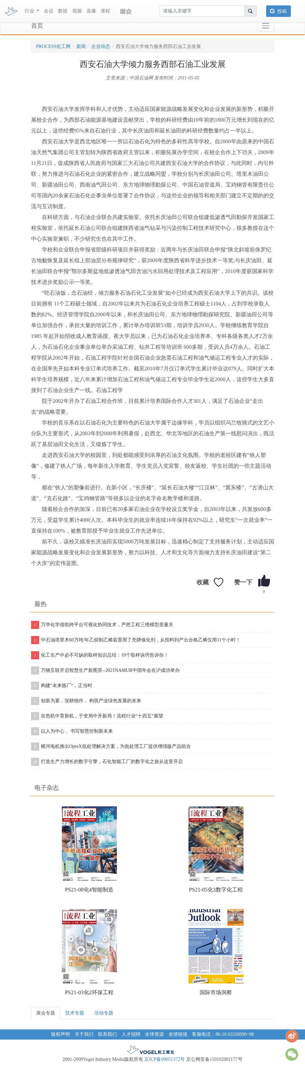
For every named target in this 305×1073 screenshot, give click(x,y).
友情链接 (178, 1034)
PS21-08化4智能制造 (89, 890)
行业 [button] (30, 11)
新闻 (81, 46)
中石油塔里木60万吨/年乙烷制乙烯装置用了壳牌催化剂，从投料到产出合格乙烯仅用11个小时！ (135, 640)
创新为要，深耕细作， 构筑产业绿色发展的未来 (86, 701)
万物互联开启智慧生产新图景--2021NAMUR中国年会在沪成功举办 (105, 670)
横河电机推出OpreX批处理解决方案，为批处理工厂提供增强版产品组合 (111, 746)
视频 (77, 11)
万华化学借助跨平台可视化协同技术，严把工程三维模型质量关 (102, 625)
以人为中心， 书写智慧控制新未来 (72, 731)
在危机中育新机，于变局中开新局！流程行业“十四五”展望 (97, 716)
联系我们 (107, 1034)
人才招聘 (131, 1034)
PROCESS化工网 (53, 46)
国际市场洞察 (216, 992)
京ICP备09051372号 (164, 1059)
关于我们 (84, 1034)
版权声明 (60, 1034)
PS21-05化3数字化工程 (216, 890)
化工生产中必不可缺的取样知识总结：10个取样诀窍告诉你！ (100, 655)
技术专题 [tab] (74, 1013)
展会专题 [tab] (45, 1013)
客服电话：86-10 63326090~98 (223, 1034)
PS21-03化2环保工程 (89, 992)
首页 (37, 25)
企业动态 (100, 46)
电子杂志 (46, 787)
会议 (48, 11)
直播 (91, 11)
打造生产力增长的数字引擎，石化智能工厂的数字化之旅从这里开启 (107, 762)
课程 (105, 11)
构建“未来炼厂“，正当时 (61, 686)
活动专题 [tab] (103, 1013)
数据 (63, 11)
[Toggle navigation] (265, 26)
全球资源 (154, 1034)
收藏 (203, 582)
